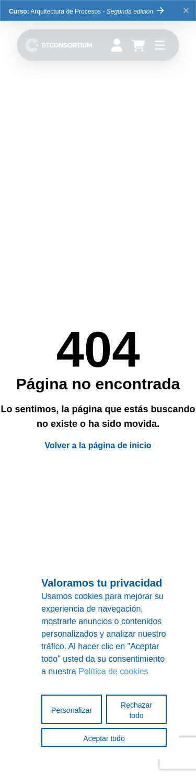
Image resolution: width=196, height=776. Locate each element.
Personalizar (71, 710)
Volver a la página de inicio (97, 445)
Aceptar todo (103, 738)
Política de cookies (113, 671)
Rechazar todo (136, 710)
